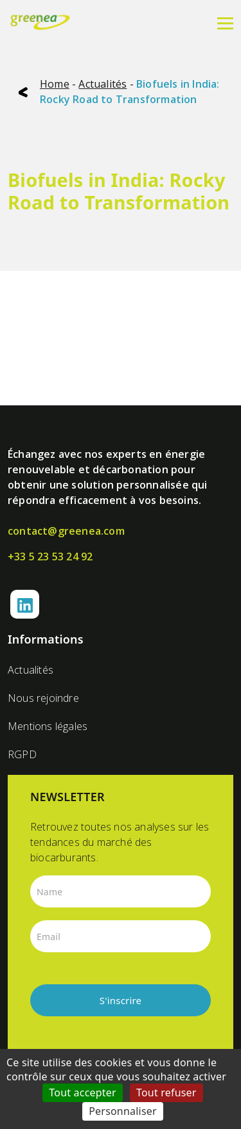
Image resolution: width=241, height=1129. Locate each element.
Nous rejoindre (43, 698)
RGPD (22, 754)
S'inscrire (121, 1000)
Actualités (102, 84)
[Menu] (225, 22)
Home (54, 84)
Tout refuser (166, 1092)
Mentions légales (47, 726)
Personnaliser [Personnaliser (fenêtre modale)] (123, 1111)
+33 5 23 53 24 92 (50, 556)
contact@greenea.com (66, 531)
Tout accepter (82, 1092)
